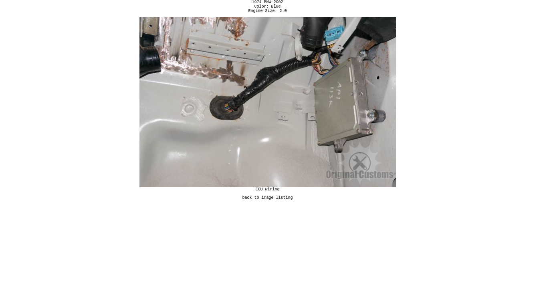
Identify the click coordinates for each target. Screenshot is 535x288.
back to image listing (267, 203)
